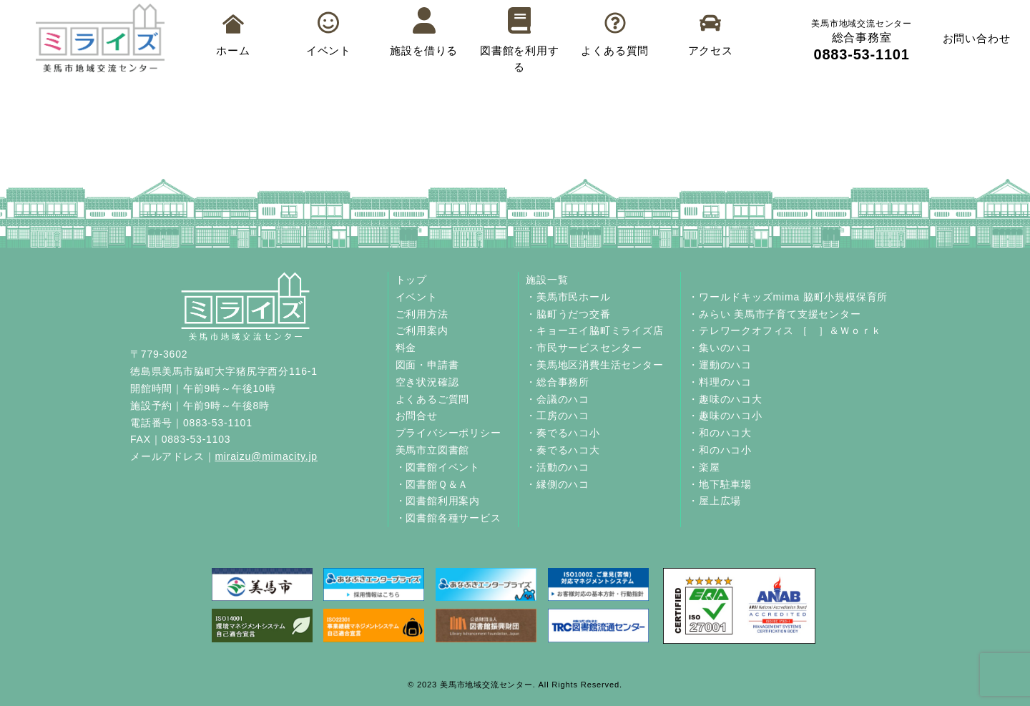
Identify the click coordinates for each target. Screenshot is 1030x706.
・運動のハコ (720, 365)
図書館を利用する (519, 40)
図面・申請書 (427, 365)
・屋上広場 (714, 500)
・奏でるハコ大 (563, 450)
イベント (328, 34)
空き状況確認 (427, 382)
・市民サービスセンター (584, 347)
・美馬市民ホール (568, 297)
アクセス (710, 34)
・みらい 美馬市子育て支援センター (774, 314)
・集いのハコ (720, 347)
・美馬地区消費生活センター (594, 365)
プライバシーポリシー (448, 432)
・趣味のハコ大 (725, 399)
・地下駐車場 (720, 484)
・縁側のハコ (557, 484)
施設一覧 (547, 279)
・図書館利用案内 (438, 500)
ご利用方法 (422, 314)
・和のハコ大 (720, 432)
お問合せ (417, 415)
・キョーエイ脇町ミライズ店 (594, 330)
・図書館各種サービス (448, 518)
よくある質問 (615, 34)
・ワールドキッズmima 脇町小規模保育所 (788, 297)
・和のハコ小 (720, 450)
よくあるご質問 (433, 399)
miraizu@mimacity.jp (266, 456)
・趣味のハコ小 (725, 415)
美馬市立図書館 (433, 450)
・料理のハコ (720, 382)
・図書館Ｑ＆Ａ (432, 484)
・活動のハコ (557, 467)
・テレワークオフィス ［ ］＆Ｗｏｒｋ (785, 330)
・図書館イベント (438, 467)
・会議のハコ (557, 399)
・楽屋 (704, 467)
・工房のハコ (557, 415)
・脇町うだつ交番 (568, 314)
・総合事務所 (557, 382)
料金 (406, 347)
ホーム (233, 35)
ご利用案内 (422, 330)
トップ (411, 279)
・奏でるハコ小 (563, 432)
